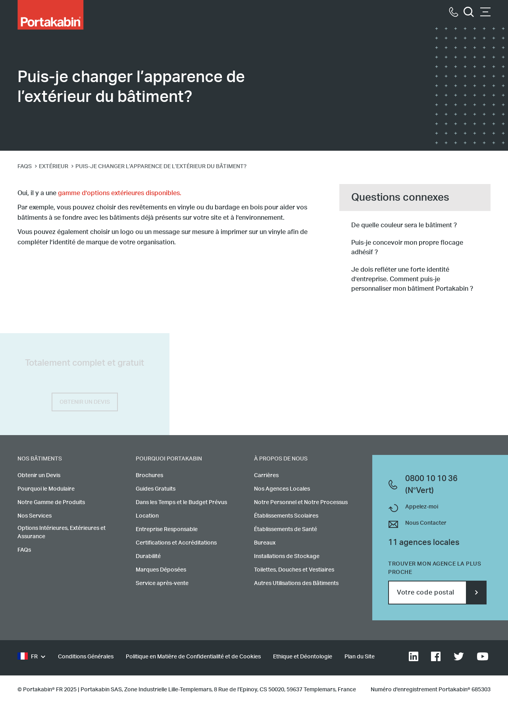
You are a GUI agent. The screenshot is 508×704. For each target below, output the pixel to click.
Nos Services (34, 516)
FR (27, 657)
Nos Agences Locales (282, 489)
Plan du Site (359, 657)
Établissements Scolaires (286, 516)
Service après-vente (162, 583)
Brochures (149, 475)
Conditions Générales (86, 657)
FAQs (24, 550)
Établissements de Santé (285, 529)
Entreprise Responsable (167, 529)
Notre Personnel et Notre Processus (301, 502)
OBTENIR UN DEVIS (85, 402)
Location (147, 516)
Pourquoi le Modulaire (46, 489)
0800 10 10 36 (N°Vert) (431, 485)
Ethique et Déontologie (302, 657)
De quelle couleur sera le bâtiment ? (404, 225)
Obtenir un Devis (38, 475)
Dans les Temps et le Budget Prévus (181, 502)
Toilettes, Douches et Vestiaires (294, 570)
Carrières (266, 475)
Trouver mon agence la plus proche (434, 568)
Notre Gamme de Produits (51, 502)
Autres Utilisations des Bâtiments (296, 583)
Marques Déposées (161, 570)
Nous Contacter (425, 523)
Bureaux (264, 543)
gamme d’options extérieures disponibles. (119, 193)
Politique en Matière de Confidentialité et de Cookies (193, 657)
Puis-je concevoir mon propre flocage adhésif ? (407, 247)
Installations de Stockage (286, 556)
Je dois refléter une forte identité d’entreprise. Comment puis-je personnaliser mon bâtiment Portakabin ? (412, 279)
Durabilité (148, 556)
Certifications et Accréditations (176, 543)
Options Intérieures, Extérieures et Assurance (61, 532)
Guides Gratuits (155, 489)
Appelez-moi (421, 507)
